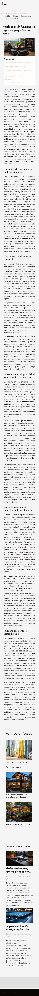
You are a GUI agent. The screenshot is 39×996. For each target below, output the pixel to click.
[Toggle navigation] (5, 4)
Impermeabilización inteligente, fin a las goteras (17, 929)
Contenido (11, 59)
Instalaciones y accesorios (18, 14)
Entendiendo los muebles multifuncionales (18, 62)
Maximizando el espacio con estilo (15, 66)
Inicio (3, 14)
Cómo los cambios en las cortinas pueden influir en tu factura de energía (19, 764)
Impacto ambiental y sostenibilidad (15, 82)
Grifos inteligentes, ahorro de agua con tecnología (17, 871)
